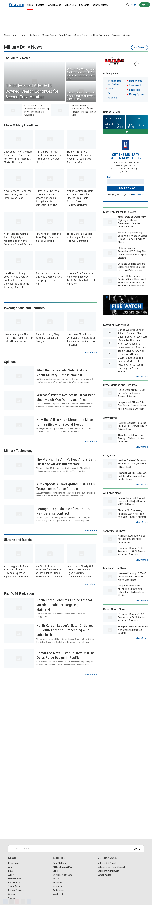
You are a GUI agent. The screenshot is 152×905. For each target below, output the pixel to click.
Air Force (34, 35)
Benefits (40, 5)
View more (90, 352)
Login (133, 4)
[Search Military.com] (76, 848)
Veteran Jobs (54, 5)
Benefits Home (60, 863)
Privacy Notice (137, 195)
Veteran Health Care (62, 875)
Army (15, 35)
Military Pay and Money (64, 867)
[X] (11, 902)
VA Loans (57, 882)
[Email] (23, 902)
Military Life (70, 5)
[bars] (3, 5)
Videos (126, 35)
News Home (14, 863)
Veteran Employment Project (111, 867)
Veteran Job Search (107, 863)
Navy (24, 35)
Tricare (56, 878)
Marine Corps (49, 35)
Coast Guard (65, 35)
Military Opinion (136, 94)
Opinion (116, 35)
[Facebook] (5, 902)
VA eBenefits (59, 894)
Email (109, 177)
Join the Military (100, 5)
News (30, 5)
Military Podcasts (99, 35)
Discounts (84, 5)
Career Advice (104, 875)
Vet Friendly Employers (108, 871)
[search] (127, 4)
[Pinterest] (17, 902)
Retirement (58, 890)
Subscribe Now (125, 188)
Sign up (145, 5)
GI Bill (55, 871)
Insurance (57, 886)
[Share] (29, 902)
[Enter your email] (125, 181)
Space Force (80, 35)
